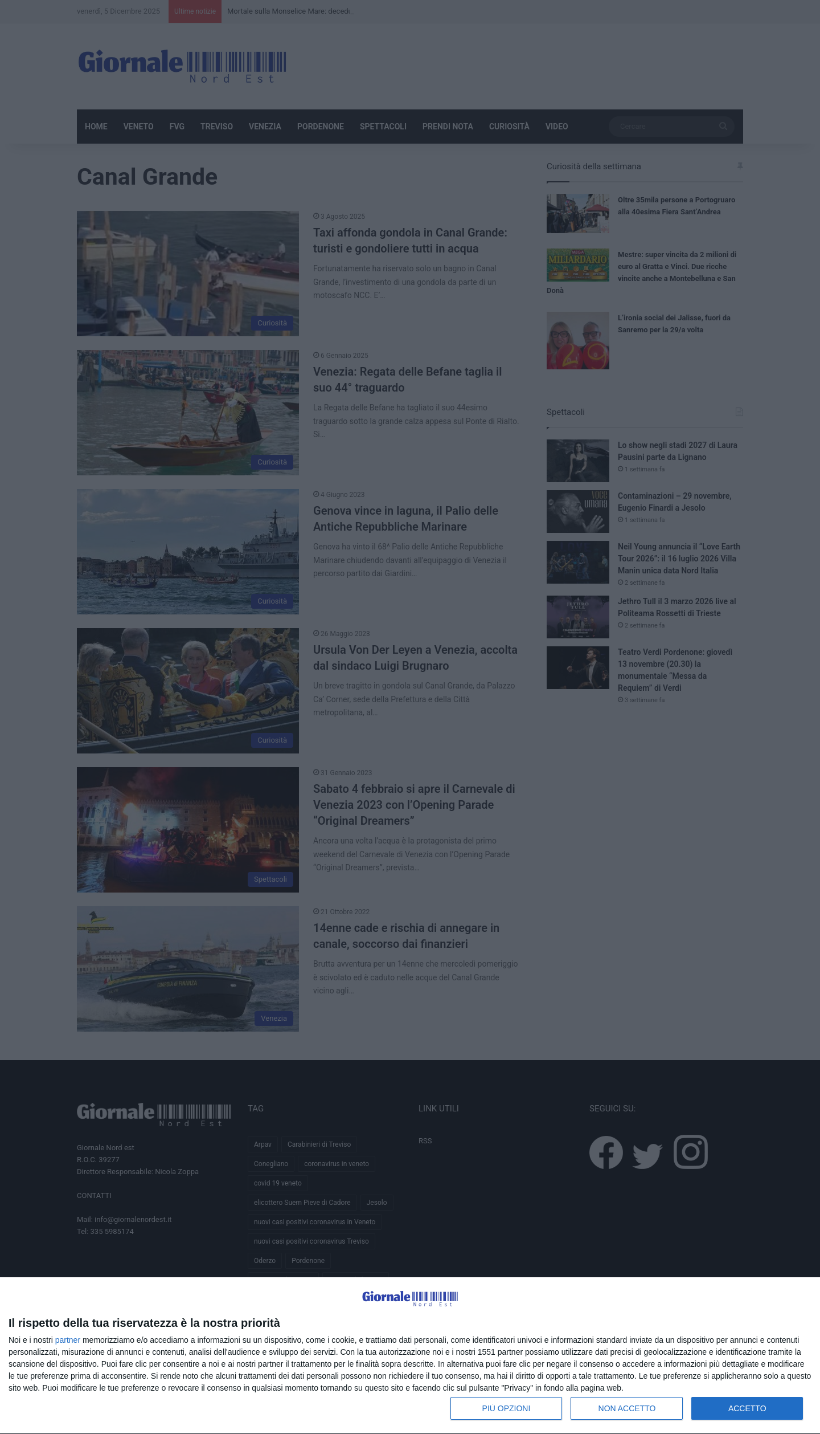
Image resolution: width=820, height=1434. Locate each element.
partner (67, 1340)
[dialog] (410, 1356)
